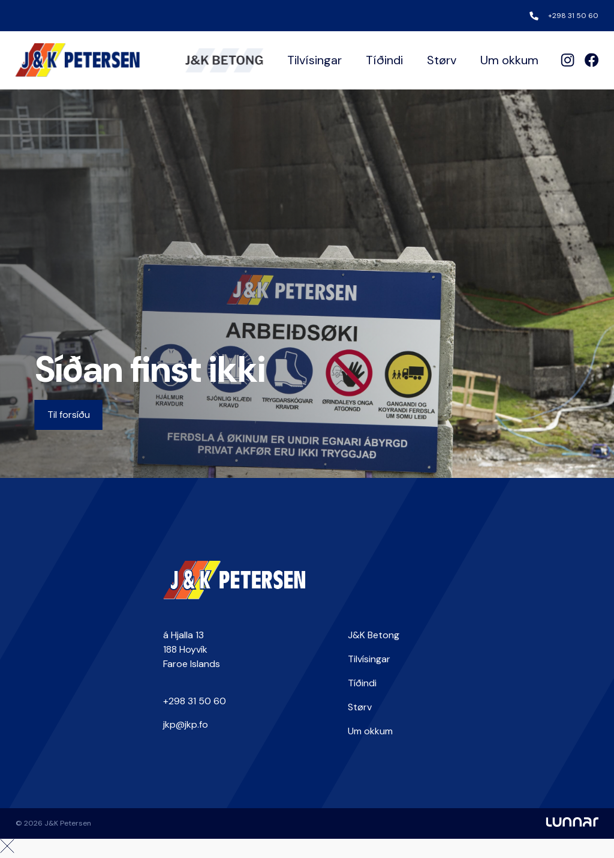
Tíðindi (384, 60)
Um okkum (509, 60)
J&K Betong (373, 635)
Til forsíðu (68, 414)
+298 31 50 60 (573, 15)
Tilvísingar (314, 60)
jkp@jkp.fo (185, 724)
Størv (441, 60)
